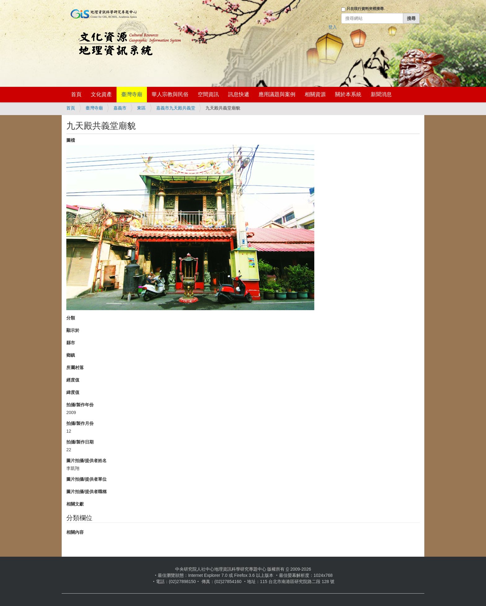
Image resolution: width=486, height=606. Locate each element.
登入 (332, 27)
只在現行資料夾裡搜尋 (365, 9)
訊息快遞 (238, 94)
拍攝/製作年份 (80, 404)
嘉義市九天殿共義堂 (175, 107)
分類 (70, 317)
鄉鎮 (70, 355)
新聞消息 (381, 94)
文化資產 (101, 94)
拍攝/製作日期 (80, 441)
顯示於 (72, 330)
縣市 (70, 342)
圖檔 (70, 140)
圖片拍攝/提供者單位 (86, 479)
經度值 (72, 379)
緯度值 (72, 392)
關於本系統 (348, 94)
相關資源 (315, 94)
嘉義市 (119, 107)
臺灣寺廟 (131, 94)
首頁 (76, 94)
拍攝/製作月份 (80, 423)
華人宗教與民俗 (170, 94)
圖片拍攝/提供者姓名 (86, 460)
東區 (141, 107)
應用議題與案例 (276, 94)
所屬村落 (75, 367)
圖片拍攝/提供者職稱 (86, 491)
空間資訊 (208, 94)
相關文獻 (75, 503)
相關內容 (75, 532)
